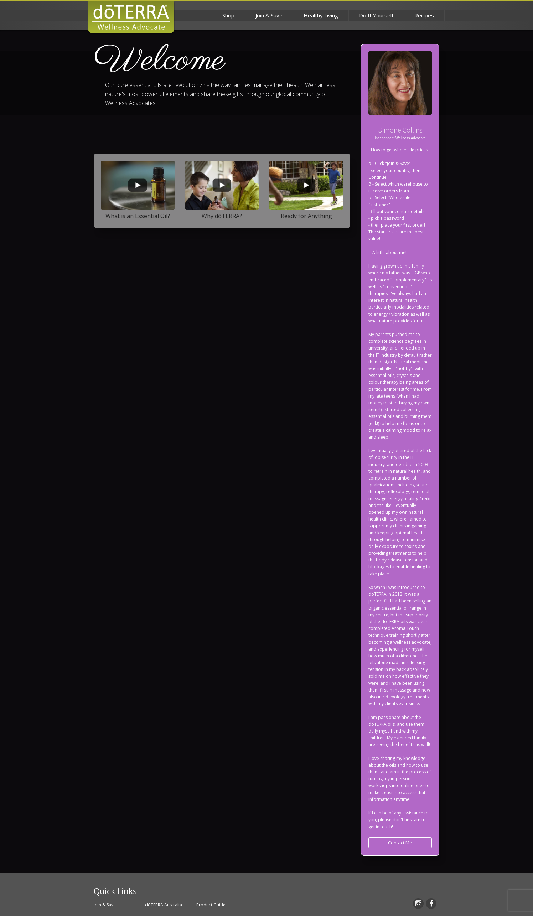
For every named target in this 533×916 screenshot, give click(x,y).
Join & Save (269, 15)
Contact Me (400, 842)
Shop (228, 15)
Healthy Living (321, 15)
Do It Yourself (376, 15)
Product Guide (211, 905)
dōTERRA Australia (163, 905)
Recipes (424, 15)
